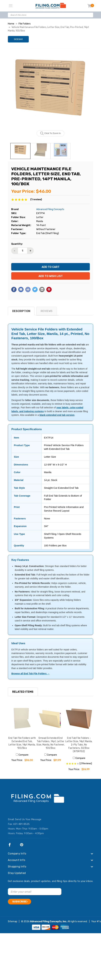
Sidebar (18, 39)
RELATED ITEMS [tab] (22, 691)
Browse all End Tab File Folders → (30, 673)
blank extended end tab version (56, 415)
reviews (47, 311)
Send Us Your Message (28, 819)
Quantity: (17, 244)
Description (21, 311)
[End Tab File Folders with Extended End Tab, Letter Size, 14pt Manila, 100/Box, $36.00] (22, 718)
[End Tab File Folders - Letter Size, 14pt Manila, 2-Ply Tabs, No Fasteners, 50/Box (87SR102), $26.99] (79, 718)
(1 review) (36, 199)
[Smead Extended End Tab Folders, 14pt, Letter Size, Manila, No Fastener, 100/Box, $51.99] (50, 718)
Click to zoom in (50, 133)
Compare (22, 754)
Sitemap (12, 921)
